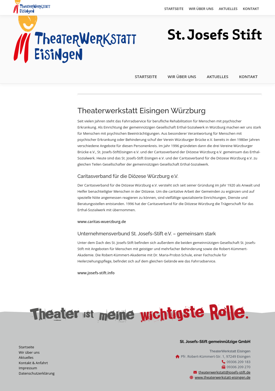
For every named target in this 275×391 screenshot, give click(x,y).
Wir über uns (29, 352)
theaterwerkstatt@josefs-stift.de (224, 372)
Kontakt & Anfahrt (33, 362)
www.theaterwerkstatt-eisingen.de (222, 377)
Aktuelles (26, 357)
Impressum (28, 368)
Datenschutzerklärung (37, 373)
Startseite (26, 347)
